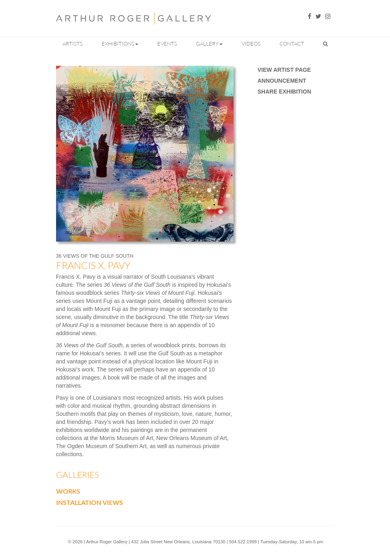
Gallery (209, 43)
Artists (73, 43)
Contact (291, 43)
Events (167, 43)
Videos (251, 43)
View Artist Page (284, 70)
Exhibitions (120, 43)
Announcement (282, 80)
